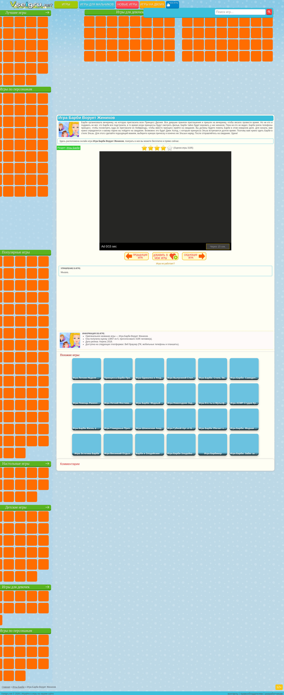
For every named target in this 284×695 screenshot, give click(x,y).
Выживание (210, 44)
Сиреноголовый (38, 156)
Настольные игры (44, 463)
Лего (72, 109)
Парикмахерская (135, 33)
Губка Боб (27, 98)
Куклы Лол (169, 56)
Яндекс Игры (15, 33)
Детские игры (44, 506)
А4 (15, 167)
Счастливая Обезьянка (50, 144)
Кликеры (38, 44)
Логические (27, 44)
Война (38, 79)
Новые (15, 21)
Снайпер (256, 33)
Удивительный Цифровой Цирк (72, 191)
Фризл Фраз (15, 144)
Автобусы (187, 56)
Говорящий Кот (50, 98)
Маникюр (112, 44)
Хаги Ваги (50, 167)
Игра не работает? (177, 263)
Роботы (267, 33)
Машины (267, 21)
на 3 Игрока (27, 68)
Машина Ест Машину (233, 44)
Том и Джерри (61, 144)
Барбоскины (38, 133)
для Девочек (27, 21)
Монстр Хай (146, 21)
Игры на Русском (61, 44)
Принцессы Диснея (146, 44)
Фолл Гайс (27, 156)
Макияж (135, 44)
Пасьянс (50, 44)
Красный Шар (27, 109)
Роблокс (61, 167)
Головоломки (15, 68)
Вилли (15, 98)
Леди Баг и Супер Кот (50, 109)
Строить (50, 79)
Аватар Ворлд (50, 179)
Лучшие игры (44, 12)
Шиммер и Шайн (38, 144)
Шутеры (198, 56)
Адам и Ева (27, 144)
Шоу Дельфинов (50, 121)
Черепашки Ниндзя (187, 33)
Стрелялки (221, 56)
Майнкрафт (256, 21)
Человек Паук (72, 133)
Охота (267, 56)
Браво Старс (61, 156)
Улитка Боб (15, 109)
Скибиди (38, 191)
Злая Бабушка (61, 109)
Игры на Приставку (61, 79)
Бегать (210, 56)
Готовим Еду (135, 56)
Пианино (112, 56)
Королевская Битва (244, 21)
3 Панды (61, 121)
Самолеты (233, 56)
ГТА (244, 44)
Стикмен (210, 33)
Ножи (72, 44)
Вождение (15, 79)
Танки (221, 21)
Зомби (233, 21)
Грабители (221, 44)
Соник (27, 133)
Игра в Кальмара (72, 156)
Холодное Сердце (100, 33)
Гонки (244, 33)
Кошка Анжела (89, 33)
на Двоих (61, 21)
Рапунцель (89, 44)
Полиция (187, 44)
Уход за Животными (146, 56)
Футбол (198, 21)
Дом (158, 56)
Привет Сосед (15, 179)
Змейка (72, 56)
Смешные (61, 33)
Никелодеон (38, 68)
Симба (61, 179)
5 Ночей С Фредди (72, 98)
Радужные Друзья (27, 179)
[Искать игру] (240, 5)
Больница (100, 44)
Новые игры (127, 4)
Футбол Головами (27, 79)
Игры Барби (97, 147)
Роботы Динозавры (198, 44)
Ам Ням (38, 121)
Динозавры (15, 56)
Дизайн (89, 56)
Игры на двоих (152, 4)
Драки (233, 33)
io (72, 33)
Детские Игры (50, 21)
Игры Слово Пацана (72, 179)
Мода (158, 44)
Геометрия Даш (38, 33)
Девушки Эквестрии (100, 21)
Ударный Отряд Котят (50, 133)
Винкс (123, 56)
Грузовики (221, 33)
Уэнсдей (15, 191)
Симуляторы (38, 21)
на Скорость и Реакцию (50, 56)
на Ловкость (72, 21)
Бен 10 (256, 44)
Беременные (169, 33)
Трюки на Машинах (61, 56)
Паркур (256, 56)
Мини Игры (38, 56)
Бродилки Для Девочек (158, 21)
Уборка (100, 56)
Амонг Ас (50, 156)
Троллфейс (38, 109)
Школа (61, 68)
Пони (89, 21)
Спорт (50, 33)
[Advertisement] (45, 222)
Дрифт (267, 44)
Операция (123, 44)
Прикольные (27, 56)
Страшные (15, 44)
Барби (123, 21)
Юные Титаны (72, 144)
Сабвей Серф (15, 121)
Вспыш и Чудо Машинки (15, 133)
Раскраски (169, 21)
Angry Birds (27, 121)
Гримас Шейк (50, 191)
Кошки (112, 33)
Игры (66, 4)
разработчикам (274, 692)
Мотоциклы (198, 33)
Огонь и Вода (112, 21)
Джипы (244, 56)
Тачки (72, 121)
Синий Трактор (15, 156)
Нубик (72, 167)
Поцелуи (146, 33)
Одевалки (123, 33)
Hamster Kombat (61, 191)
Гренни (38, 167)
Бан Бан (27, 191)
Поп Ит (27, 33)
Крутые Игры (50, 68)
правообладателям (251, 692)
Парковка (187, 21)
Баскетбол (72, 68)
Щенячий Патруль (38, 98)
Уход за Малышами (169, 44)
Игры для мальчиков (97, 4)
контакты (233, 692)
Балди (27, 167)
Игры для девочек (130, 12)
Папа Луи (158, 33)
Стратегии (210, 21)
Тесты (135, 21)
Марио (61, 133)
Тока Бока (38, 179)
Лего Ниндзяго (61, 98)
